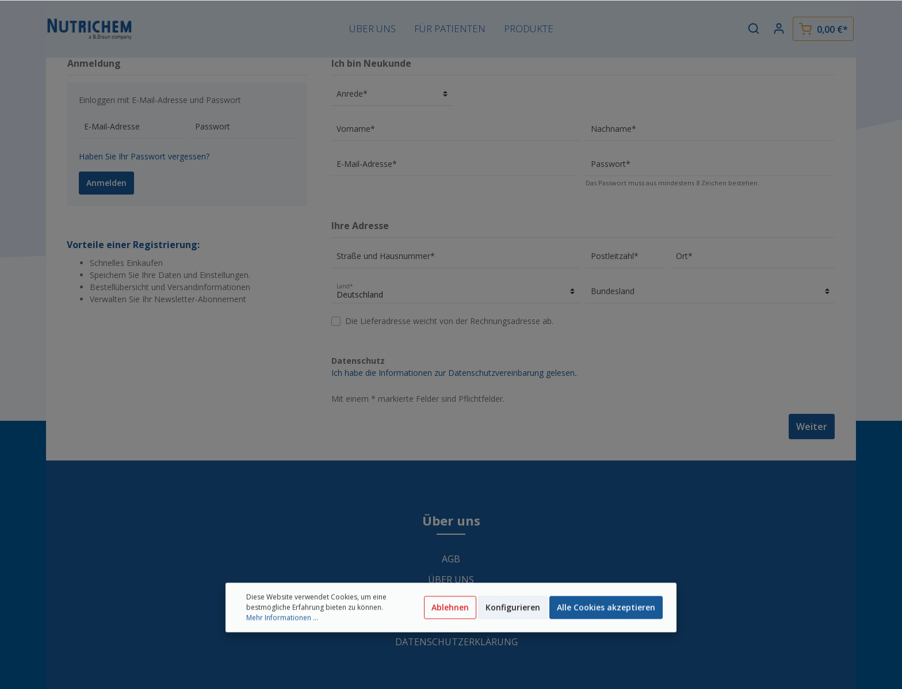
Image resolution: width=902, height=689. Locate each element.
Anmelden (106, 182)
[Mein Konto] (778, 28)
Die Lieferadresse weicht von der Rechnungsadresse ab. (449, 320)
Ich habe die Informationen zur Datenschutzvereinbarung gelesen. (453, 372)
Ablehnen (450, 628)
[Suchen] (753, 28)
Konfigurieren (513, 628)
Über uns (451, 579)
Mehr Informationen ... (282, 639)
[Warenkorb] (823, 28)
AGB (451, 559)
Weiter (811, 426)
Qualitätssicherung (451, 600)
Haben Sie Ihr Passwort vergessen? (144, 156)
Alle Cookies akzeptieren (606, 628)
